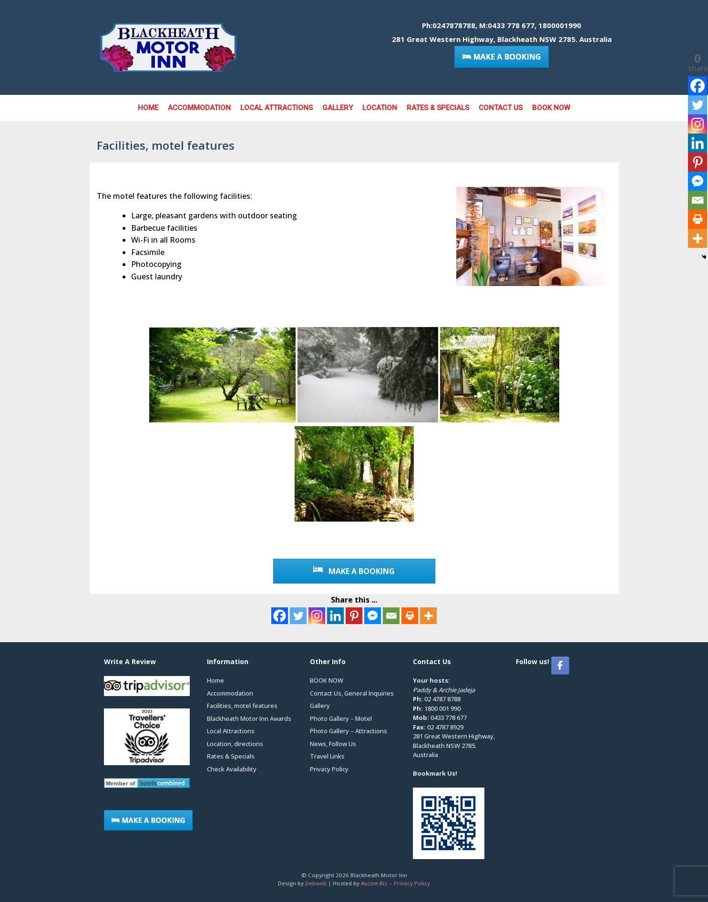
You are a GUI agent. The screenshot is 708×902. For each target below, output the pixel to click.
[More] (428, 615)
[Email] (391, 615)
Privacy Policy (329, 769)
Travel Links (327, 756)
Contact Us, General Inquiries (352, 693)
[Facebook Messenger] (372, 615)
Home (148, 107)
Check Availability (232, 769)
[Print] (409, 615)
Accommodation (199, 107)
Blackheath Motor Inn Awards (249, 718)
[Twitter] (298, 615)
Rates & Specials (438, 107)
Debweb (316, 883)
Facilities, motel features (242, 705)
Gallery (337, 107)
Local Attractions (276, 107)
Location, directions (235, 743)
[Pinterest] (354, 615)
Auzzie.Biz (374, 883)
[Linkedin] (335, 615)
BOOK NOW (551, 107)
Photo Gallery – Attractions (348, 731)
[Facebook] (279, 615)
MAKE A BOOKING (354, 571)
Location (379, 107)
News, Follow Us (333, 743)
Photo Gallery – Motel (341, 718)
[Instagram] (316, 615)
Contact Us (501, 107)
